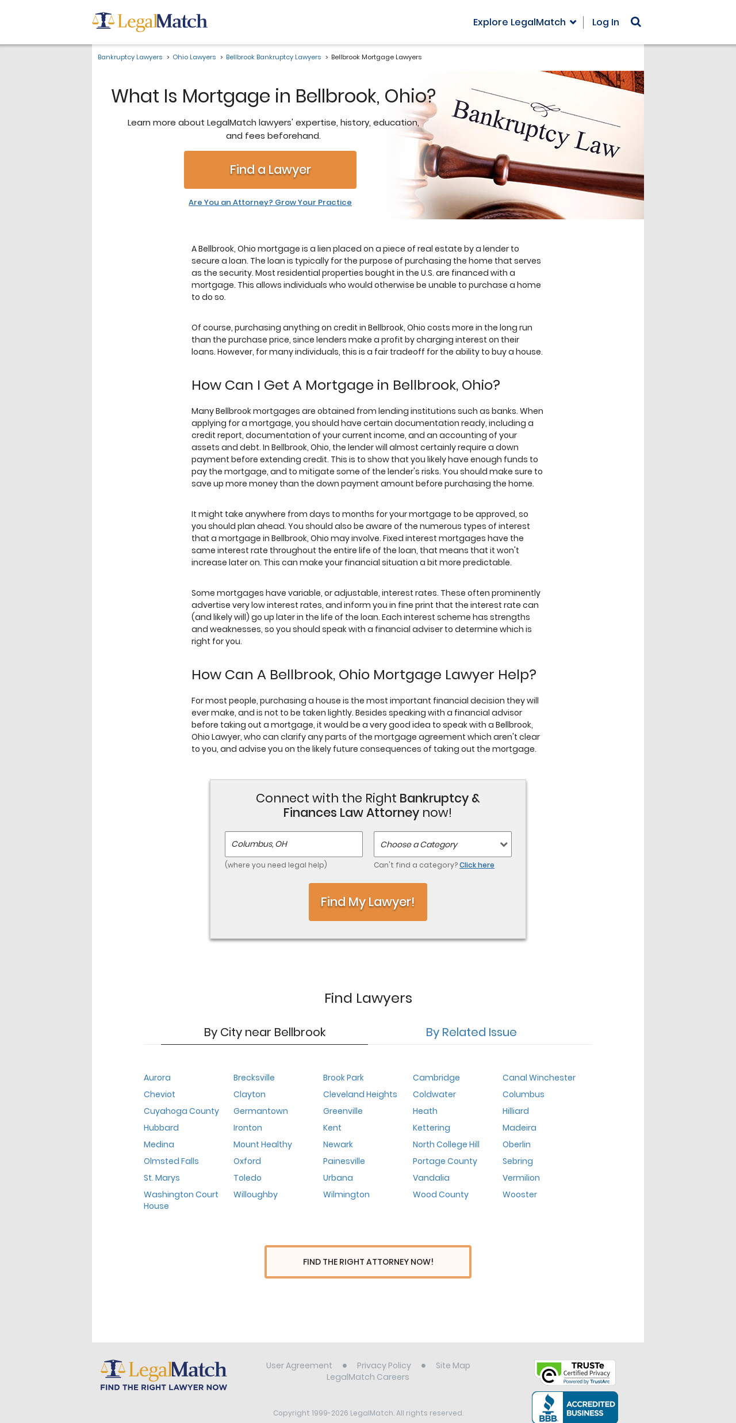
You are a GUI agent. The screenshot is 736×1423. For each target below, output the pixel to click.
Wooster (520, 1194)
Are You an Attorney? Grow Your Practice (270, 202)
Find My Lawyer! (368, 901)
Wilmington (346, 1194)
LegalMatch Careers (368, 1355)
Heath (425, 1111)
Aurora (157, 1077)
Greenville (343, 1111)
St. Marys (162, 1178)
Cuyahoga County (181, 1111)
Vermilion (521, 1178)
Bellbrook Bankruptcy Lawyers (273, 57)
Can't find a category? (434, 865)
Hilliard (516, 1111)
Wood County (441, 1194)
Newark (338, 1144)
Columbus (524, 1094)
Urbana (338, 1178)
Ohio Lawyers (194, 57)
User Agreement (299, 1344)
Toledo (247, 1178)
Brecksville (254, 1077)
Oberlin (517, 1144)
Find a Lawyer (270, 169)
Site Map (453, 1344)
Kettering (431, 1127)
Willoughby (255, 1194)
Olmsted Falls (171, 1161)
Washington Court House (181, 1200)
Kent (332, 1127)
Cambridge (436, 1077)
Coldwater (434, 1094)
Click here (476, 865)
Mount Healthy (262, 1144)
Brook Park (343, 1077)
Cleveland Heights (360, 1094)
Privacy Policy (384, 1344)
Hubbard (161, 1127)
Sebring (518, 1161)
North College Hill (446, 1144)
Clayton (249, 1094)
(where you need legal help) (276, 865)
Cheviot (159, 1094)
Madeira (519, 1127)
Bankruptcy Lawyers (130, 57)
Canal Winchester (539, 1077)
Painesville (344, 1161)
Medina (159, 1144)
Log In (605, 22)
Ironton (247, 1127)
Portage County (445, 1161)
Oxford (247, 1161)
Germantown (260, 1111)
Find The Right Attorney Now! (368, 1262)
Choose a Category (418, 844)
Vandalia (431, 1178)
